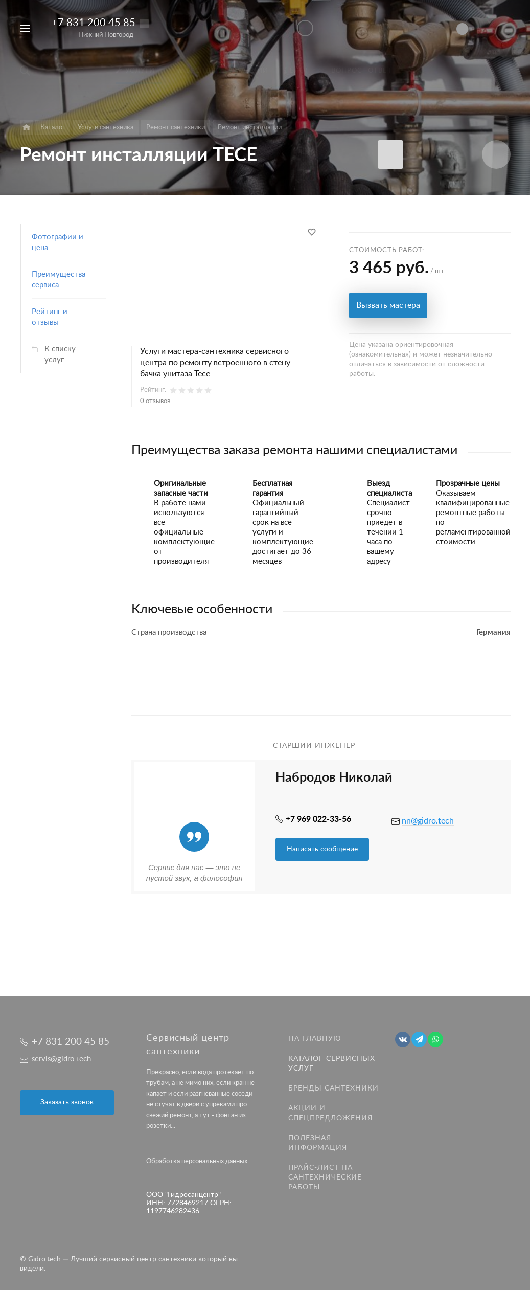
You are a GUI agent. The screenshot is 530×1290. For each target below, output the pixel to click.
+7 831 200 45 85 (93, 23)
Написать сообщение (322, 849)
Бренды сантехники (333, 1088)
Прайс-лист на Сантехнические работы (325, 1177)
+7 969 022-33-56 (318, 819)
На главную (314, 1038)
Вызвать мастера (388, 305)
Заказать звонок (67, 1102)
